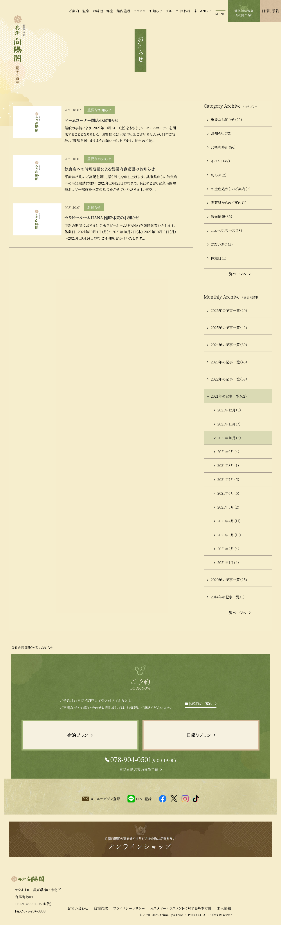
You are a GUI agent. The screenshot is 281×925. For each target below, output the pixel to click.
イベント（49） (218, 161)
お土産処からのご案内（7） (228, 188)
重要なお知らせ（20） (224, 119)
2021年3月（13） (227, 534)
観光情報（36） (219, 216)
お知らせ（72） (219, 133)
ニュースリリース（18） (224, 230)
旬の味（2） (217, 175)
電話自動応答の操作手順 (138, 769)
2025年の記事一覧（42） (227, 327)
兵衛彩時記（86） (221, 147)
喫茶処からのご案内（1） (227, 202)
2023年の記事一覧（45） (227, 362)
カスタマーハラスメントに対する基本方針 (180, 910)
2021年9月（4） (227, 451)
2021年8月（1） (226, 465)
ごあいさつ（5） (220, 244)
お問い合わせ (77, 910)
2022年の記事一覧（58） (227, 379)
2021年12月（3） (227, 410)
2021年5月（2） (227, 507)
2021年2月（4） (227, 548)
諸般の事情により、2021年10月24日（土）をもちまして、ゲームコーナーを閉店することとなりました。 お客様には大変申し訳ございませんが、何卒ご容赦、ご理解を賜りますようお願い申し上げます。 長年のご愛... (120, 134)
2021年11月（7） (227, 424)
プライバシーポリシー (129, 910)
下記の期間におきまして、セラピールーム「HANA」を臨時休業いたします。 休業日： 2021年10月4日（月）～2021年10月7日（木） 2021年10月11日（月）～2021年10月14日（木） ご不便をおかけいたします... (120, 232)
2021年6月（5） (227, 493)
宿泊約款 (101, 910)
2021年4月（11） (227, 520)
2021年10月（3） (227, 437)
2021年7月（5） (227, 479)
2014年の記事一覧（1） (226, 596)
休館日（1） (217, 258)
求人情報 (224, 910)
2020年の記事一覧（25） (227, 579)
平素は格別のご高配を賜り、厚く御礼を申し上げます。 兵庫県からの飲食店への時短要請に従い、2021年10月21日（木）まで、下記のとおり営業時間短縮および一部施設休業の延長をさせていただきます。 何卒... (121, 183)
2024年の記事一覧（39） (227, 344)
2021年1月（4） (226, 562)
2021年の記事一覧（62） (226, 396)
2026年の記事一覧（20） (227, 310)
